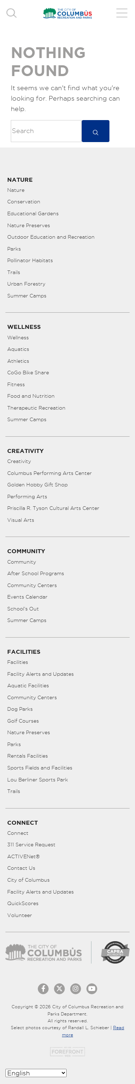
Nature (15, 190)
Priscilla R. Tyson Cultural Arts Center (53, 508)
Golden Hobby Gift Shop (37, 485)
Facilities (17, 662)
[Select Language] (36, 1073)
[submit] (95, 131)
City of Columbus (28, 880)
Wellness (18, 337)
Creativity (19, 461)
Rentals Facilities (27, 756)
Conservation (23, 201)
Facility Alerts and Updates (40, 674)
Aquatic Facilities (28, 685)
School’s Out (23, 609)
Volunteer (19, 915)
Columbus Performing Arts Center (49, 473)
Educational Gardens (33, 213)
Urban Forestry (26, 284)
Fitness (16, 384)
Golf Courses (23, 721)
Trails (13, 272)
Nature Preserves (28, 225)
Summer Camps (26, 296)
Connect (17, 833)
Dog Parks (20, 709)
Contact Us (21, 868)
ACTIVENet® (23, 856)
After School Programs (35, 573)
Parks (14, 249)
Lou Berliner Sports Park (37, 780)
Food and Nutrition (31, 396)
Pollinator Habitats (30, 260)
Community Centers (32, 585)
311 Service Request (31, 844)
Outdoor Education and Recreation (51, 237)
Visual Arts (20, 520)
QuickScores (23, 903)
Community (21, 562)
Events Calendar (27, 597)
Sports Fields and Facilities (39, 768)
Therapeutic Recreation (36, 408)
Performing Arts (27, 496)
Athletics (18, 361)
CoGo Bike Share (28, 372)
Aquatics (18, 349)
